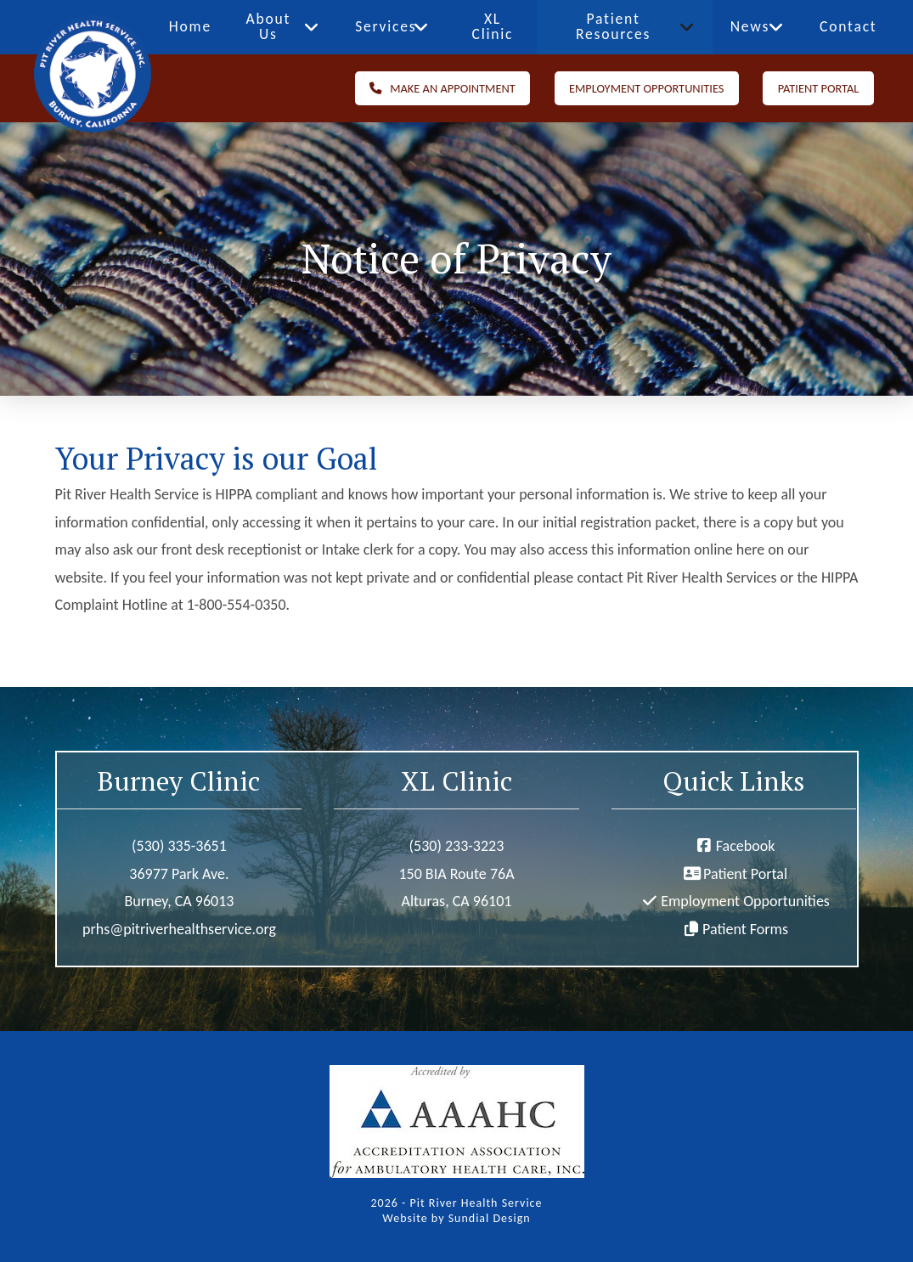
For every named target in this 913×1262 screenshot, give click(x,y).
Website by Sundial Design (456, 1218)
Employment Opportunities (745, 901)
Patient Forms (745, 929)
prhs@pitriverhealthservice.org (179, 929)
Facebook (745, 846)
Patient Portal (745, 874)
